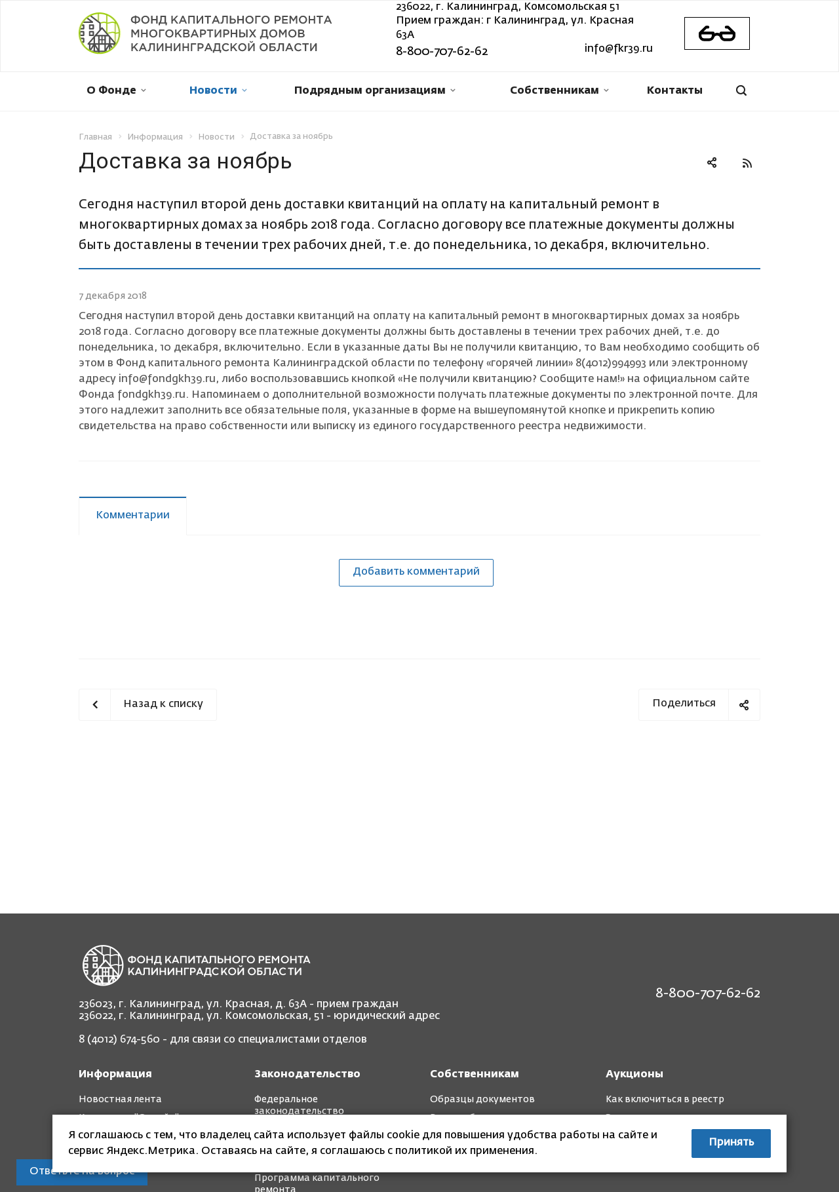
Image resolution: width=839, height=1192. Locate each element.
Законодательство (307, 1074)
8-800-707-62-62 (442, 52)
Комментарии (133, 515)
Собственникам (559, 91)
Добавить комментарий (416, 572)
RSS (747, 163)
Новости (218, 91)
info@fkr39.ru (619, 49)
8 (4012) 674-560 (119, 1040)
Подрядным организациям (375, 91)
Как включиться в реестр (665, 1099)
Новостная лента (120, 1099)
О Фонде (116, 91)
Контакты (675, 91)
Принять (731, 1143)
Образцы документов (482, 1099)
